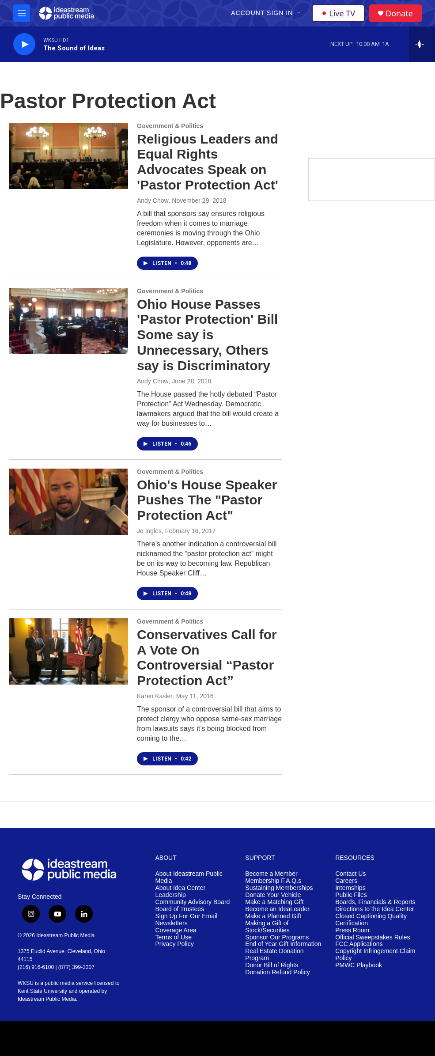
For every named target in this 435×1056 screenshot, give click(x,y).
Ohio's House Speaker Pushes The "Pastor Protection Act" (207, 500)
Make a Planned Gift (273, 916)
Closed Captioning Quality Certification (371, 920)
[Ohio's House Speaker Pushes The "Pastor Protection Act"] (68, 502)
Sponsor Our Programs (277, 937)
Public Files (351, 895)
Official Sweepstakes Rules (372, 937)
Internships (350, 888)
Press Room (352, 930)
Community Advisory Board (192, 902)
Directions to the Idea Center (374, 909)
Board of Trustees (179, 909)
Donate (399, 13)
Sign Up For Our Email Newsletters (186, 920)
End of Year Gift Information (283, 944)
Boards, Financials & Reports (375, 902)
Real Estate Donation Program (274, 954)
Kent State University (42, 991)
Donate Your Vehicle (273, 895)
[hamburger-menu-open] (21, 13)
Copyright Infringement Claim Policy (375, 954)
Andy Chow (153, 200)
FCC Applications (358, 944)
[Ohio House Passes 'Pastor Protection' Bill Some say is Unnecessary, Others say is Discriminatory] (68, 321)
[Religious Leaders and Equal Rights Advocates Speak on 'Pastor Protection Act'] (68, 156)
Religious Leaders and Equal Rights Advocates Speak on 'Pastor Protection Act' (207, 162)
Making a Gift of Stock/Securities (267, 927)
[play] (24, 44)
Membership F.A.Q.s (273, 881)
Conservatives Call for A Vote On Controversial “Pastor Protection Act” (207, 657)
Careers (346, 881)
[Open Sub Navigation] (299, 13)
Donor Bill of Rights (271, 965)
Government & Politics (170, 125)
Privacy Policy (174, 944)
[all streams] (422, 44)
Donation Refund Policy (277, 972)
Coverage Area (176, 930)
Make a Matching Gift (274, 902)
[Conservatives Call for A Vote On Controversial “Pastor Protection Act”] (68, 651)
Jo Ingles (149, 530)
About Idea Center (180, 888)
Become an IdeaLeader (277, 909)
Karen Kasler (155, 696)
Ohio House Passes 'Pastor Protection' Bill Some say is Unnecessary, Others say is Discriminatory (207, 335)
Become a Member (271, 874)
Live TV (338, 13)
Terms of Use (173, 937)
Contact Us (350, 874)
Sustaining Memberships (279, 888)
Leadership (170, 895)
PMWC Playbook (358, 965)
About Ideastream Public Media (189, 877)
